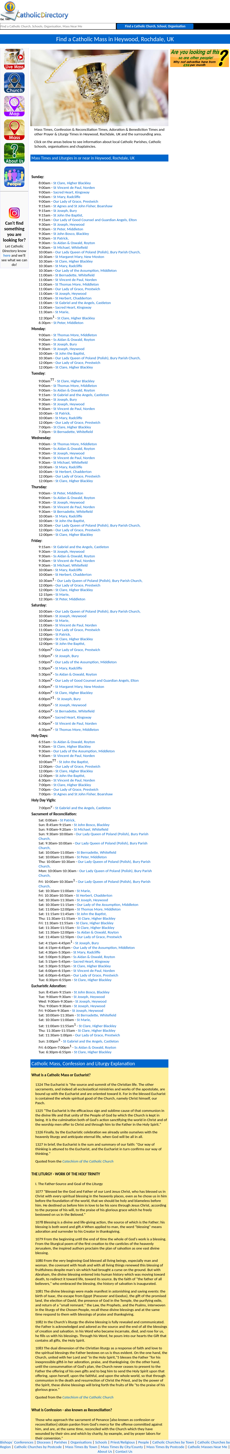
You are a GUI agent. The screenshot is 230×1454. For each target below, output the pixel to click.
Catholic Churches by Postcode (38, 1447)
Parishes (60, 1442)
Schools (101, 1442)
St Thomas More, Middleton (77, 284)
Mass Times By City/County (122, 1447)
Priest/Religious (123, 1442)
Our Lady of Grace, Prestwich (75, 201)
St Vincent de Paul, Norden (74, 187)
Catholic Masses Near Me (207, 1447)
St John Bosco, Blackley (71, 233)
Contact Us (124, 1451)
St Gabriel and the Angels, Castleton (83, 302)
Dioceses (44, 1442)
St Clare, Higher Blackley (72, 183)
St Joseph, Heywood (68, 224)
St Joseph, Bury (65, 210)
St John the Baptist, (68, 215)
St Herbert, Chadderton (73, 298)
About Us (105, 1451)
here (6, 255)
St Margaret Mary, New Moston (79, 256)
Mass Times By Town (81, 1447)
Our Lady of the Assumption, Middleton (86, 270)
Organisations (81, 1442)
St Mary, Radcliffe (66, 196)
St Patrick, (60, 238)
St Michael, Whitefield (70, 247)
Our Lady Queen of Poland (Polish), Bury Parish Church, (98, 252)
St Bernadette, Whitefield (75, 275)
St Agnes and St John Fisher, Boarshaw (82, 206)
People (143, 1442)
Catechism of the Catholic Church (87, 1161)
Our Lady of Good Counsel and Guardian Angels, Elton (95, 220)
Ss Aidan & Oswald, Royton (74, 243)
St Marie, (62, 312)
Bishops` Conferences (16, 1442)
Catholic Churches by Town (173, 1442)
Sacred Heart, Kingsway (71, 192)
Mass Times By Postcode (165, 1447)
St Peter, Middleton (68, 229)
